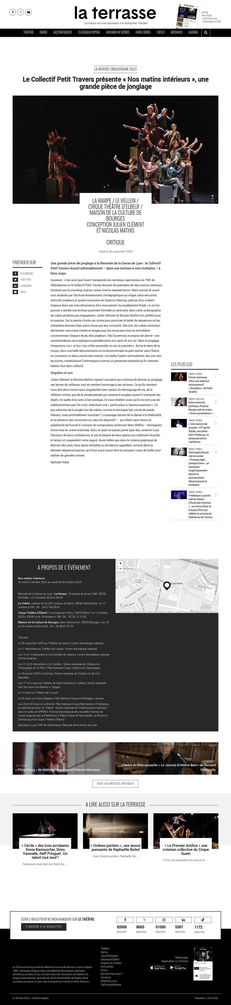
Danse (43, 32)
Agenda (193, 32)
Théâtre (28, 32)
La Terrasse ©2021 (22, 998)
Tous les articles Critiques (115, 784)
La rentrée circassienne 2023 (115, 69)
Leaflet (121, 612)
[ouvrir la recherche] (206, 33)
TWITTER (22, 279)
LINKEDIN (22, 285)
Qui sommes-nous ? (111, 973)
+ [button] (120, 563)
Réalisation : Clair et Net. (206, 998)
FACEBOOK (23, 273)
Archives (176, 32)
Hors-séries (143, 32)
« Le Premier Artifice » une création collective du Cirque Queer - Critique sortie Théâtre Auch (185, 817)
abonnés (125, 925)
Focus (161, 32)
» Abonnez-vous (209, 18)
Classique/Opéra (89, 32)
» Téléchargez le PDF (211, 21)
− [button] (120, 569)
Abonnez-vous (109, 981)
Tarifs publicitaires (111, 984)
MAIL (19, 292)
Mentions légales (40, 998)
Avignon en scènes (117, 32)
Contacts (106, 977)
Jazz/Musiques (62, 32)
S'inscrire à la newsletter (44, 927)
